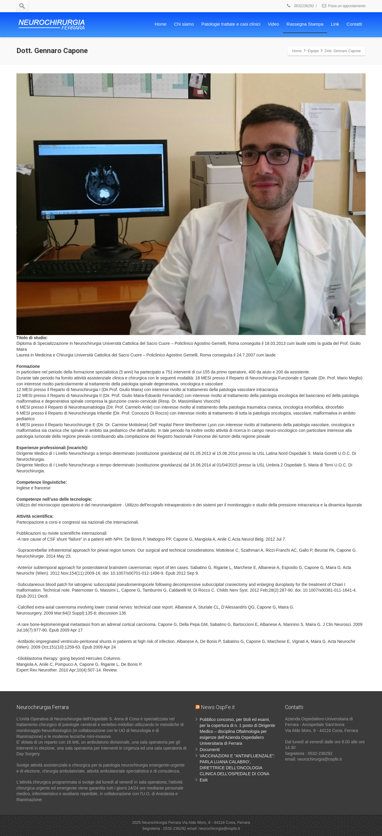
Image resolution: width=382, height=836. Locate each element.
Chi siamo (184, 24)
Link (335, 24)
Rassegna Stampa (304, 24)
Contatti (354, 24)
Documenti (210, 749)
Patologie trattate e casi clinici (231, 24)
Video (273, 24)
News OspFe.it (218, 707)
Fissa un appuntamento (343, 6)
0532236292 (300, 6)
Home (161, 24)
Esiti (203, 780)
